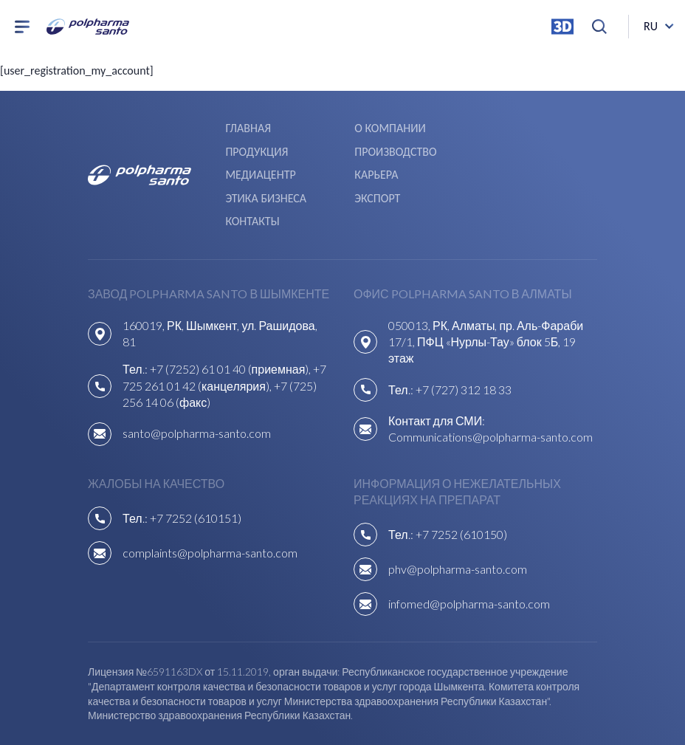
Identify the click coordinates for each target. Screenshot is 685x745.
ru (651, 29)
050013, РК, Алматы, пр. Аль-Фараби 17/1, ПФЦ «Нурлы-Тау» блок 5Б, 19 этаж (485, 288)
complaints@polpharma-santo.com (210, 499)
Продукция (512, 127)
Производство (266, 148)
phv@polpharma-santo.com (457, 515)
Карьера (502, 148)
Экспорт (376, 169)
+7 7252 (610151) (195, 464)
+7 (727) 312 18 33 (464, 336)
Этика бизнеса (265, 169)
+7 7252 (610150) (461, 480)
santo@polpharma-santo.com (197, 380)
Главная (248, 127)
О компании (388, 127)
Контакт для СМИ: (436, 367)
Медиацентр (388, 148)
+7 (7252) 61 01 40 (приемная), (232, 316)
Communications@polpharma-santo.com (490, 384)
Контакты (507, 169)
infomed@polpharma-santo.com (469, 550)
